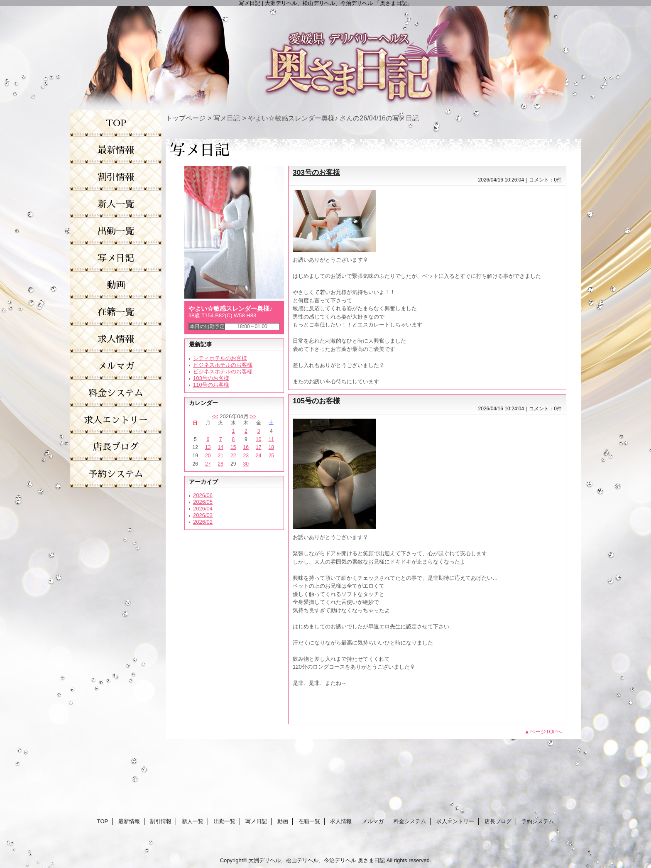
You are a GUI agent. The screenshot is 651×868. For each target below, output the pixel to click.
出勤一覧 (224, 821)
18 (271, 447)
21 (220, 456)
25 (271, 456)
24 (258, 456)
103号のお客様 (211, 378)
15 (233, 447)
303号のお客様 (316, 172)
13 (207, 447)
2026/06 (203, 495)
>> (253, 416)
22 (233, 456)
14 (220, 447)
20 (207, 456)
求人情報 (341, 821)
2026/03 (203, 515)
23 (246, 456)
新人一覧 (192, 821)
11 (271, 439)
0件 (558, 180)
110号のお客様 (211, 385)
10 (258, 439)
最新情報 (129, 821)
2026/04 (203, 508)
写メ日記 (226, 118)
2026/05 (203, 502)
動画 (282, 821)
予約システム (537, 821)
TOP (116, 123)
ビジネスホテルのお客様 (222, 365)
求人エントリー (455, 821)
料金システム (410, 821)
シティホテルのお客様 (220, 358)
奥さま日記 (371, 860)
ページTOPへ (546, 731)
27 (207, 464)
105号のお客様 (316, 401)
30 (246, 464)
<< (215, 416)
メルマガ (373, 821)
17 (258, 447)
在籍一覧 (309, 821)
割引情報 (160, 821)
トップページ (186, 118)
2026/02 (203, 522)
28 (220, 464)
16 (246, 447)
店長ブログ (498, 821)
